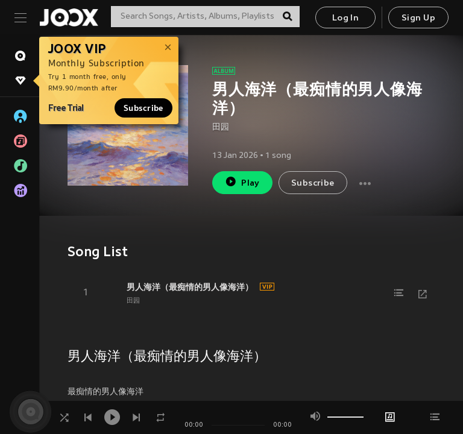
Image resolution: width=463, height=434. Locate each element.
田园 (220, 127)
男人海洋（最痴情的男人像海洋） (190, 287)
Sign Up (418, 18)
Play (242, 181)
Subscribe (143, 108)
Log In (345, 18)
